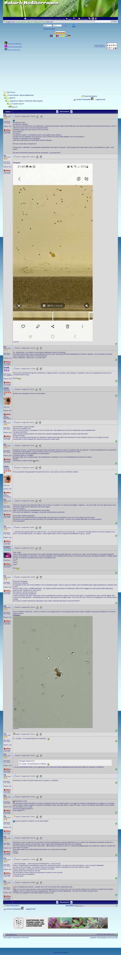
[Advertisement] (60, 67)
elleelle (6, 388)
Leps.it (55, 952)
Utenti (55, 19)
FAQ (82, 19)
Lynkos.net (65, 952)
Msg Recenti (45, 19)
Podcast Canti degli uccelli (14, 50)
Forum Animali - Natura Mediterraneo (21, 95)
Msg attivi (38, 19)
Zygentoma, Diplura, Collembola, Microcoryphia (26, 101)
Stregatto (7, 547)
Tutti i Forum (11, 92)
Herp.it (59, 952)
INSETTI (12, 98)
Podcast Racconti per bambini (15, 47)
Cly (5, 115)
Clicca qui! (49, 22)
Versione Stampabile (83, 99)
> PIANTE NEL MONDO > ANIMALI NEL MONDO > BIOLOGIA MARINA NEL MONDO (96, 906)
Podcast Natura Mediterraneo (15, 43)
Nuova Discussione (90, 96)
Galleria (60, 19)
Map (64, 19)
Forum (27, 19)
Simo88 (6, 367)
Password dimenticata (49, 29)
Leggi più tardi (100, 99)
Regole (86, 19)
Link (15, 560)
